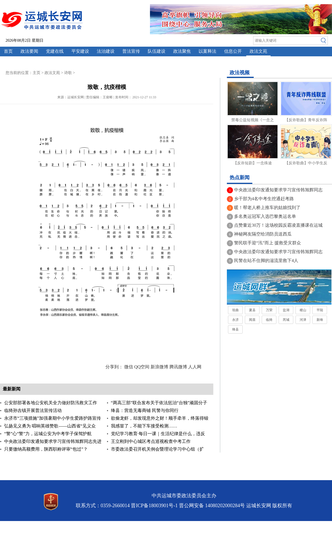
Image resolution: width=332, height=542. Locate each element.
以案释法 (207, 51)
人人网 (194, 366)
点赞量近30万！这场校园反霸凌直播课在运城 (278, 225)
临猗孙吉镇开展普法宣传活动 (33, 410)
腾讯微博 (178, 366)
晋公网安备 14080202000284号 (212, 505)
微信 (128, 366)
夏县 (252, 310)
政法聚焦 (182, 51)
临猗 (269, 320)
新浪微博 (159, 366)
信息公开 (233, 51)
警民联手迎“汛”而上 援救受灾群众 (267, 242)
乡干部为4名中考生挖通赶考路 (264, 198)
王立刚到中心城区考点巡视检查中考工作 (151, 441)
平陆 (320, 310)
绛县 (235, 329)
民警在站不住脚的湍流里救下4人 (266, 260)
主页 (36, 73)
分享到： (114, 366)
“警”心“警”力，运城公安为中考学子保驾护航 (48, 433)
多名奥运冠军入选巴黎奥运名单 (265, 216)
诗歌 (68, 73)
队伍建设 (156, 51)
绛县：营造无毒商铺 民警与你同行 (144, 410)
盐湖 (286, 310)
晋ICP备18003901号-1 (154, 505)
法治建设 (106, 51)
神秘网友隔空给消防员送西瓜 (263, 234)
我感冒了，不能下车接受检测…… (144, 426)
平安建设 (80, 51)
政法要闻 (29, 51)
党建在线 (55, 51)
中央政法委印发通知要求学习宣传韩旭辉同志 (278, 189)
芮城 (286, 320)
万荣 (269, 310)
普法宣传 (131, 51)
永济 (235, 320)
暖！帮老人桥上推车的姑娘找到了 (267, 207)
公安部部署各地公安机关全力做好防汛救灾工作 (50, 402)
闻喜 (252, 320)
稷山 (303, 310)
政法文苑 (258, 51)
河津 (303, 320)
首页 (8, 51)
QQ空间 (141, 366)
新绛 (320, 320)
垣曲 (235, 310)
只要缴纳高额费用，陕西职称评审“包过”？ (46, 449)
